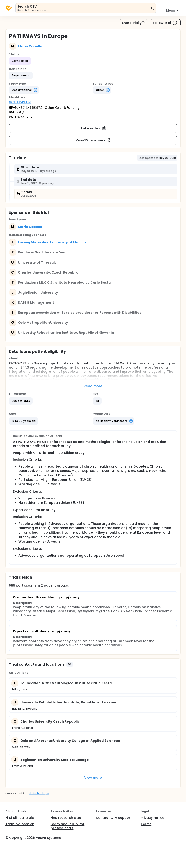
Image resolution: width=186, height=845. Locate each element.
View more (93, 777)
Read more (93, 386)
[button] (21, 75)
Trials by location (19, 824)
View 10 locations (93, 140)
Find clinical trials (19, 818)
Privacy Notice (152, 818)
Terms (146, 824)
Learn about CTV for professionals (67, 826)
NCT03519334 (20, 102)
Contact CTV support (114, 818)
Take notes (93, 128)
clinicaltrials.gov (39, 793)
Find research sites (66, 818)
